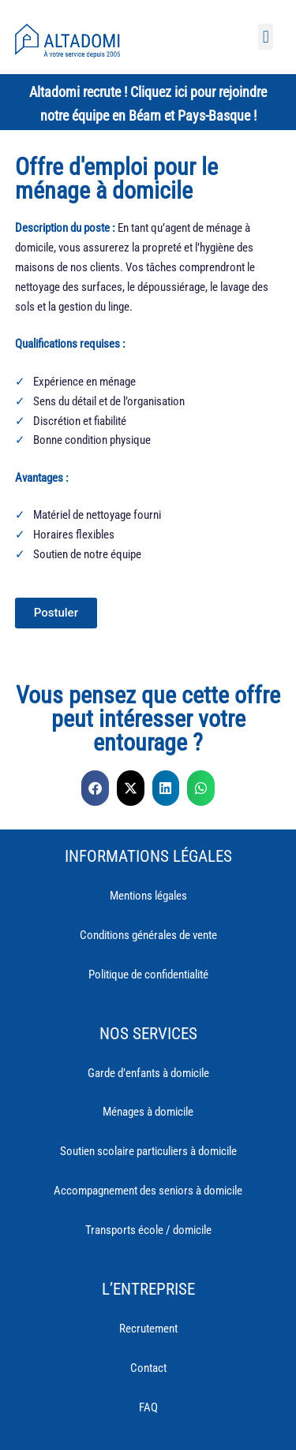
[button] (265, 37)
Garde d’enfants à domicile (148, 1073)
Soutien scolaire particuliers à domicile (148, 1151)
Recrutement (148, 1328)
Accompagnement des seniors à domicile (148, 1190)
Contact (148, 1368)
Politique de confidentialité (148, 974)
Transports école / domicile (148, 1230)
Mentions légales (148, 896)
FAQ (148, 1407)
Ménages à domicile (148, 1112)
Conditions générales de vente (148, 935)
